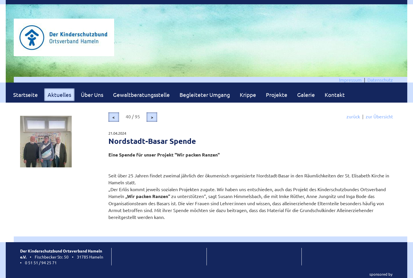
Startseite (25, 94)
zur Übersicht (379, 116)
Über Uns (92, 94)
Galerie (306, 94)
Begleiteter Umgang (205, 94)
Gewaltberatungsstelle (141, 94)
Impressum (350, 80)
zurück (353, 116)
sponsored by (380, 274)
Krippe (248, 94)
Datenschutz (380, 80)
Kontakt (335, 94)
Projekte (276, 94)
